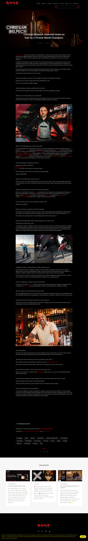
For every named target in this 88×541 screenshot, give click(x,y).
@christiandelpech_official (52, 362)
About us (68, 3)
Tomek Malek (21, 153)
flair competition (37, 440)
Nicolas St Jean (39, 151)
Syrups (43, 3)
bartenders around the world (52, 438)
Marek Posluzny (24, 154)
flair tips (52, 440)
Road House (61, 195)
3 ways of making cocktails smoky (16, 486)
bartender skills (40, 438)
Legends (58, 440)
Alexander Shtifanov (55, 156)
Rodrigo (58, 150)
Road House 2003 (20, 166)
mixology (65, 440)
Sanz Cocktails (46, 431)
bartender (33, 438)
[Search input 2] (67, 7)
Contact (76, 3)
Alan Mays (22, 150)
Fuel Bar (36, 192)
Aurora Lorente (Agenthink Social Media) (31, 431)
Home (38, 3)
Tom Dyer (41, 154)
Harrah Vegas (27, 195)
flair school (46, 440)
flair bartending (28, 440)
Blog (62, 3)
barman (26, 438)
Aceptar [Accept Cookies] (83, 537)
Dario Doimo (29, 153)
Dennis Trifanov (66, 156)
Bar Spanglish (19, 438)
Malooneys (47, 195)
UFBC (41, 443)
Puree (49, 3)
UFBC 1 (17, 168)
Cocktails (56, 3)
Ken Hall (27, 150)
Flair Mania (31, 284)
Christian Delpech (19, 55)
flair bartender (19, 440)
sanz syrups (35, 443)
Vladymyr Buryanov (24, 156)
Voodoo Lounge (23, 196)
